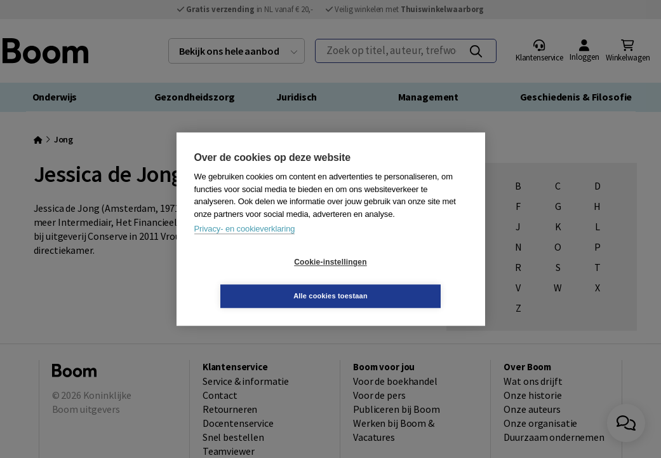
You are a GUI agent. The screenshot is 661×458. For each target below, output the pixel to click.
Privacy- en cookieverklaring (244, 246)
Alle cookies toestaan (406, 278)
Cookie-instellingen (254, 279)
